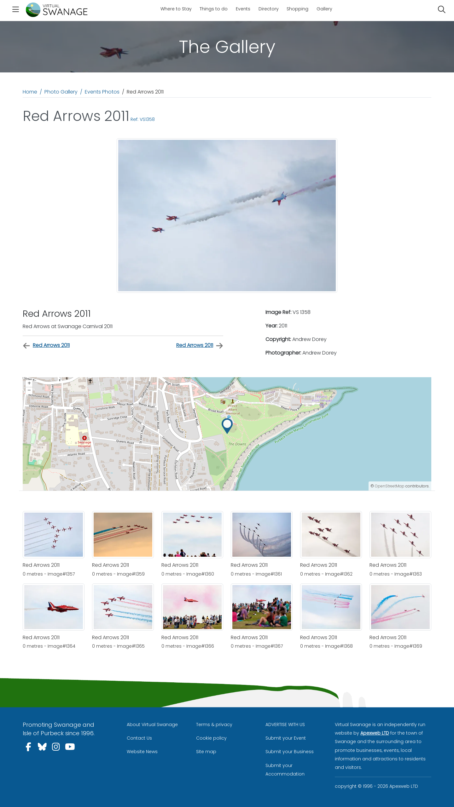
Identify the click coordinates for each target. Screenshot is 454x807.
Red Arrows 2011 (46, 346)
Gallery (324, 9)
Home (30, 91)
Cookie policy (211, 738)
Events (243, 9)
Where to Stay (176, 9)
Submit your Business (289, 751)
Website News (142, 751)
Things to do (214, 9)
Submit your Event (285, 738)
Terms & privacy (214, 724)
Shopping (297, 9)
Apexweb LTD (374, 733)
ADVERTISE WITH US (285, 724)
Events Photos (102, 91)
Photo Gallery (61, 91)
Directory (269, 9)
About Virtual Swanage (152, 724)
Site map (206, 751)
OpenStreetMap (390, 486)
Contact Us (139, 738)
